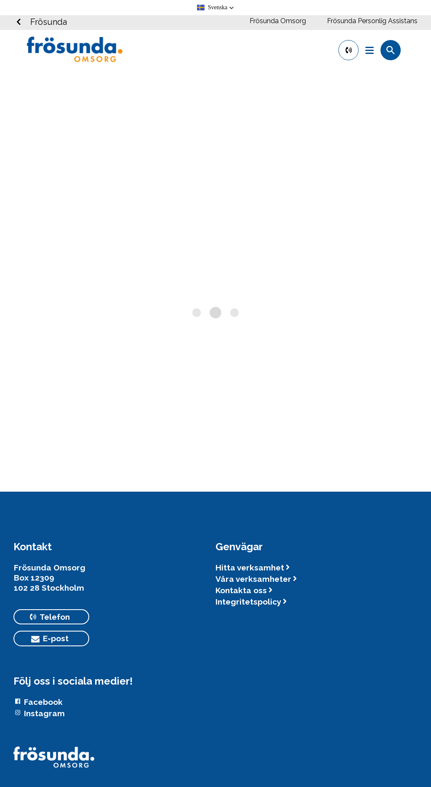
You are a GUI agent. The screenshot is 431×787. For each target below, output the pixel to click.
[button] (215, 7)
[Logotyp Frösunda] (53, 761)
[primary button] (348, 50)
